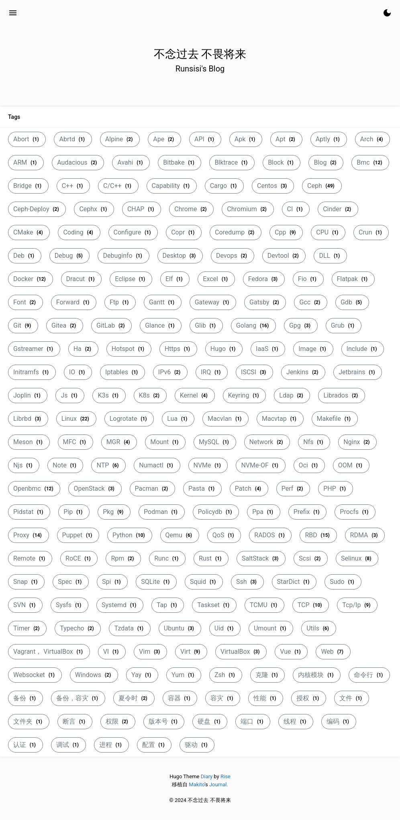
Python (129, 535)
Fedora (264, 279)
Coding (79, 232)
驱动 (197, 745)
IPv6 (170, 372)
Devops (232, 255)
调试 (68, 745)
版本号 (164, 721)
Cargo (224, 186)
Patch (249, 488)
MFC (75, 442)
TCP (311, 605)
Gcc (310, 302)
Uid (224, 628)
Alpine (120, 139)
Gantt (162, 302)
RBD (318, 535)
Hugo (223, 349)
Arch (372, 139)
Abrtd (72, 139)
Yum (183, 675)
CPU (328, 232)
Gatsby (265, 302)
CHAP (141, 209)
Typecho (78, 628)
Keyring (244, 395)
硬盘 (210, 721)
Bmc (370, 162)
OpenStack (94, 488)
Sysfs (69, 605)
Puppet (78, 535)
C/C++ (118, 186)
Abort (27, 139)
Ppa (263, 512)
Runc (167, 558)
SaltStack (261, 558)
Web (333, 651)
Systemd (120, 605)
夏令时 (133, 698)
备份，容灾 (78, 698)
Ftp (120, 302)
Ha (83, 349)
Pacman (152, 488)
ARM (26, 162)
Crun (371, 232)
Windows (94, 675)
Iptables (122, 372)
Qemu (179, 535)
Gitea (64, 325)
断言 (75, 721)
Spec (71, 581)
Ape (164, 139)
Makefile (335, 418)
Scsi (310, 558)
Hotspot (129, 349)
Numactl (157, 465)
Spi (112, 581)
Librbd (28, 418)
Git (23, 325)
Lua (178, 418)
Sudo (343, 581)
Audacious (78, 162)
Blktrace (231, 162)
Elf (174, 279)
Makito (196, 784)
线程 (296, 721)
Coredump (235, 232)
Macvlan (225, 418)
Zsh (225, 675)
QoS (224, 535)
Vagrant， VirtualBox (49, 651)
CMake (29, 232)
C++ (73, 186)
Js (70, 395)
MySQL (215, 442)
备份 (25, 698)
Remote (30, 558)
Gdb (352, 302)
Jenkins (303, 372)
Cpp (286, 232)
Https (178, 349)
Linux (76, 418)
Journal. (218, 784)
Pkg (114, 512)
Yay (142, 675)
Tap (168, 605)
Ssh (247, 581)
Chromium (247, 209)
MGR (119, 442)
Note (65, 465)
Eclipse (131, 279)
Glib (206, 325)
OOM (351, 465)
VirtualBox (240, 651)
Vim (150, 651)
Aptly (329, 139)
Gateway (213, 302)
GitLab (111, 325)
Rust (211, 558)
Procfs (355, 512)
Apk (246, 139)
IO (78, 372)
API (205, 139)
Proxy (28, 535)
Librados (341, 395)
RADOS (270, 535)
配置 (154, 745)
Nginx (357, 442)
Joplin (27, 395)
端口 (253, 721)
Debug (70, 255)
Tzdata (129, 628)
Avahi (131, 162)
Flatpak (353, 279)
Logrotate (129, 418)
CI (296, 209)
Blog (326, 162)
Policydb (216, 512)
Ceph (321, 186)
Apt (286, 139)
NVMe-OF (260, 465)
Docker (30, 279)
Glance (160, 325)
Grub (343, 325)
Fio (308, 279)
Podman (162, 512)
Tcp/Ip (357, 605)
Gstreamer (34, 349)
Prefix (308, 512)
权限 (118, 721)
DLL (330, 255)
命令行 (369, 675)
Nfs (314, 442)
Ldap (292, 395)
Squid (204, 581)
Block (281, 162)
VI (111, 651)
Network (267, 442)
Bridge (28, 186)
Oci (309, 465)
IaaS (268, 349)
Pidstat (29, 512)
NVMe (208, 465)
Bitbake (179, 162)
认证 (25, 745)
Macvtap (280, 418)
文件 (351, 698)
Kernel (195, 395)
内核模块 (316, 675)
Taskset (214, 605)
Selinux (357, 558)
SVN (25, 605)
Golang (253, 325)
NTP (108, 465)
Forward (73, 302)
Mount (165, 442)
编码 (339, 721)
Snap (26, 581)
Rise (225, 776)
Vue (291, 651)
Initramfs (32, 372)
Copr (183, 232)
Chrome (191, 209)
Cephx (94, 209)
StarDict (294, 581)
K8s (150, 395)
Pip (73, 512)
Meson (29, 442)
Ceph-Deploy (37, 209)
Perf (293, 488)
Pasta (202, 488)
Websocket (35, 675)
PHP (335, 488)
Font (25, 302)
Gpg (300, 325)
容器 (180, 698)
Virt (191, 651)
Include (363, 349)
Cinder (338, 209)
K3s (109, 395)
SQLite (156, 581)
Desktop (180, 255)
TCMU (264, 605)
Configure (133, 232)
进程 (111, 745)
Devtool (284, 255)
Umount (271, 628)
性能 (265, 698)
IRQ (211, 372)
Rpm (123, 558)
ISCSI (254, 372)
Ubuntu (180, 628)
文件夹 (28, 721)
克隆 (267, 675)
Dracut (81, 279)
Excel (216, 279)
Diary (206, 776)
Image (313, 349)
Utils (318, 628)
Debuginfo (123, 255)
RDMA (365, 535)
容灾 (222, 698)
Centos (273, 186)
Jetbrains (358, 372)
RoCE (78, 558)
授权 (308, 698)
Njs (23, 465)
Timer (27, 628)
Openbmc (34, 488)
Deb (24, 255)
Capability (172, 186)
